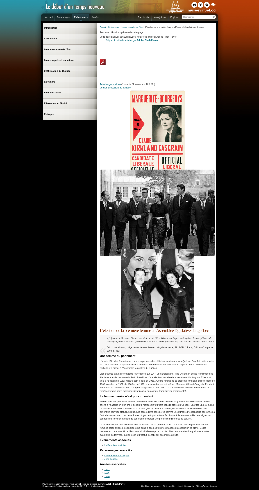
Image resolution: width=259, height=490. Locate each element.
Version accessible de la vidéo (115, 87)
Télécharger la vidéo (110, 84)
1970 (107, 476)
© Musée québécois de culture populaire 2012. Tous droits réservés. (73, 486)
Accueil (103, 27)
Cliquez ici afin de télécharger (132, 40)
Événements (113, 27)
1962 (107, 469)
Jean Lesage (111, 459)
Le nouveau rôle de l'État (132, 27)
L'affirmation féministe (115, 445)
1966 (107, 472)
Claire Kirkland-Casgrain (117, 455)
